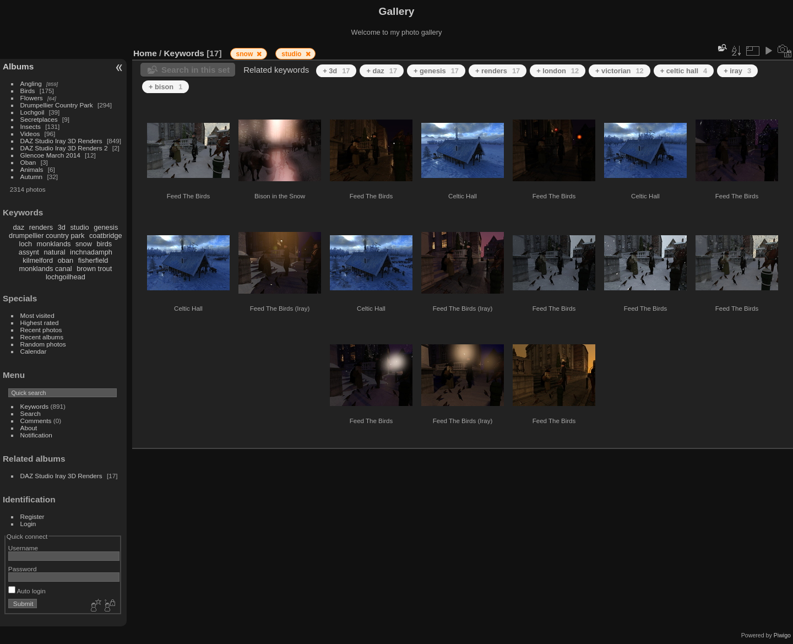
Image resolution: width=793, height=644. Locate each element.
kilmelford (38, 260)
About (28, 427)
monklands (54, 244)
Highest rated (39, 322)
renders (41, 227)
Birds (27, 90)
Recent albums (41, 336)
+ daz (381, 71)
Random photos (43, 344)
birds (104, 244)
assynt (29, 252)
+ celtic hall (683, 71)
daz (19, 227)
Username (23, 547)
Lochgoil (32, 112)
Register (32, 516)
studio (79, 227)
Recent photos (41, 329)
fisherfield (93, 260)
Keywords (34, 406)
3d (62, 227)
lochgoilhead (65, 277)
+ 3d (336, 71)
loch (25, 244)
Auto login (27, 590)
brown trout (94, 268)
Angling (31, 83)
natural (54, 252)
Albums (18, 66)
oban (65, 260)
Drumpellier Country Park (56, 105)
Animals (32, 169)
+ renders (497, 71)
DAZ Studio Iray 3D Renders (61, 140)
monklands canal (45, 268)
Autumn (31, 176)
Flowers (31, 97)
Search (30, 413)
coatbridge (105, 235)
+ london (557, 71)
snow (83, 244)
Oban (28, 162)
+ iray (737, 71)
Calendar (33, 351)
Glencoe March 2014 (50, 155)
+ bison (165, 87)
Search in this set (195, 69)
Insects (30, 126)
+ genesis (436, 71)
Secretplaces (39, 119)
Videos (30, 133)
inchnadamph (91, 252)
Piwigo (782, 635)
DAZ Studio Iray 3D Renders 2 (64, 147)
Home (145, 53)
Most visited (37, 315)
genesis (106, 227)
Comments (36, 420)
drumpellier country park (46, 235)
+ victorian (619, 71)
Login (28, 523)
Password (22, 568)
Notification (36, 435)
